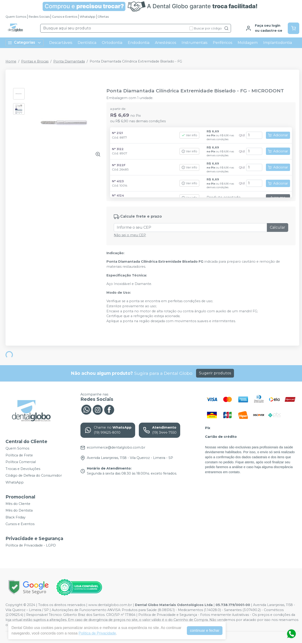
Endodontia (138, 42)
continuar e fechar (204, 630)
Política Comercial (21, 462)
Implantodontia (277, 42)
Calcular (277, 227)
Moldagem (248, 42)
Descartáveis (60, 42)
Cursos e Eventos (64, 16)
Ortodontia (112, 42)
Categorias (25, 42)
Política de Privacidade (97, 633)
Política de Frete (19, 455)
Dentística (87, 42)
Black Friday (16, 517)
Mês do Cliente (18, 504)
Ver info (189, 135)
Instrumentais (194, 42)
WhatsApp (87, 16)
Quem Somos (16, 16)
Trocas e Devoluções (23, 469)
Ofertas (103, 16)
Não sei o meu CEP (130, 235)
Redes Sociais (39, 16)
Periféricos (222, 42)
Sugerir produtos (215, 373)
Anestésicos (165, 42)
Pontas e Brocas (34, 61)
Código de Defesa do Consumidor (34, 476)
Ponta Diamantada (69, 61)
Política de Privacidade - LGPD (31, 545)
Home (11, 61)
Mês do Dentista (19, 510)
